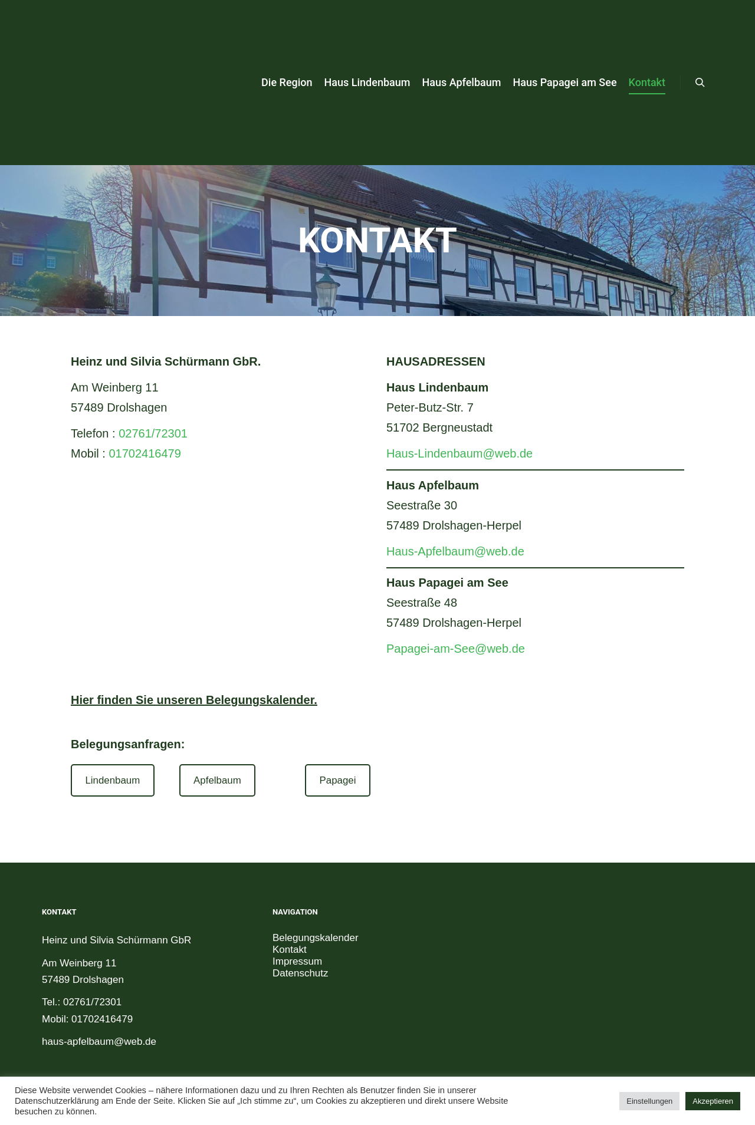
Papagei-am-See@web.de (455, 648)
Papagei (338, 780)
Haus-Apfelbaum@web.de (455, 551)
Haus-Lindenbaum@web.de (459, 453)
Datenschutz (301, 973)
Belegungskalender (316, 937)
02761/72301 (153, 433)
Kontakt (290, 949)
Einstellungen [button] (649, 1101)
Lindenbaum (112, 780)
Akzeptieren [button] (712, 1101)
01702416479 (144, 453)
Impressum (297, 961)
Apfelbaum (217, 780)
